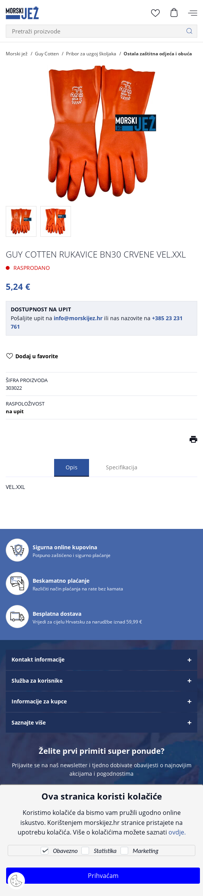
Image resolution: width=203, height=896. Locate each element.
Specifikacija (121, 467)
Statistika (105, 850)
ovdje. (177, 832)
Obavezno (65, 850)
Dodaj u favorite (32, 356)
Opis (72, 467)
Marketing (145, 850)
